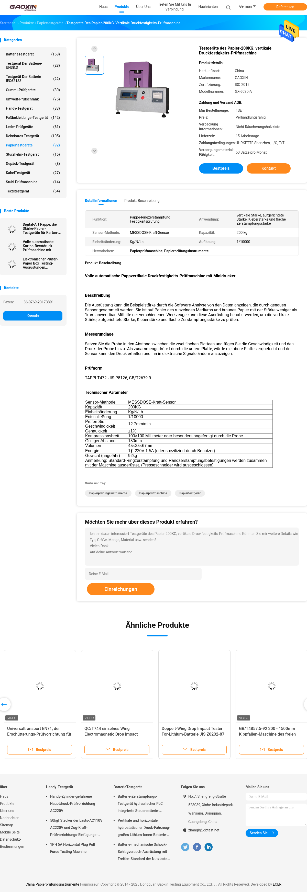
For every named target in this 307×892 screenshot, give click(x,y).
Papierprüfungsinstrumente (108, 493)
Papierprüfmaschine (153, 493)
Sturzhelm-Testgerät (33, 154)
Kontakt (33, 316)
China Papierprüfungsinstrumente (52, 884)
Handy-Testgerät (33, 108)
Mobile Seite (10, 832)
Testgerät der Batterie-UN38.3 (33, 65)
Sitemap (6, 825)
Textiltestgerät (33, 191)
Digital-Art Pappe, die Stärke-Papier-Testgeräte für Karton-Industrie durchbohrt (40, 228)
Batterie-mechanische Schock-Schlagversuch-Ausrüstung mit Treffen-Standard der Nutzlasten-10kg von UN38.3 (144, 852)
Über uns (7, 811)
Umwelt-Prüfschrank (33, 99)
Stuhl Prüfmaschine (33, 182)
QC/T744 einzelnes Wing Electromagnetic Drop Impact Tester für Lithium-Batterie (111, 734)
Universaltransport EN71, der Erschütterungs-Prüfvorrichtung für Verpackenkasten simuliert (39, 734)
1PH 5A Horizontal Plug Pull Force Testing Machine (72, 848)
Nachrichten (9, 818)
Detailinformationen (101, 201)
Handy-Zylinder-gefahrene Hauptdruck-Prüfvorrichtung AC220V (72, 803)
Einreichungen (120, 589)
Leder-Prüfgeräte (33, 126)
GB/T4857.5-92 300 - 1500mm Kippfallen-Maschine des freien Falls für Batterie (267, 734)
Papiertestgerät (190, 493)
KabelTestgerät (33, 172)
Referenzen (285, 7)
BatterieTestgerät (33, 54)
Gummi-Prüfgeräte (33, 90)
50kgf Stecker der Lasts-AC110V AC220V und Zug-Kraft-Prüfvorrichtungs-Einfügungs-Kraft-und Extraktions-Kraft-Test (76, 828)
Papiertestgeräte (33, 145)
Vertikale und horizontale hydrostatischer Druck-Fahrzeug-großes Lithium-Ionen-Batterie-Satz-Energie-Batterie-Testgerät (144, 828)
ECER (277, 884)
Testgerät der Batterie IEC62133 (33, 79)
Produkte (7, 804)
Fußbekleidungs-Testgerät (33, 117)
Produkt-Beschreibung (142, 201)
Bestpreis (221, 168)
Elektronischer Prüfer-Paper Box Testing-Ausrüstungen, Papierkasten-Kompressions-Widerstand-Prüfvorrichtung (40, 263)
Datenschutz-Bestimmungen (12, 843)
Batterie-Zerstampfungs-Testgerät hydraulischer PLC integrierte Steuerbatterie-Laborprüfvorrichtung (140, 804)
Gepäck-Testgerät (33, 163)
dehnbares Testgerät (33, 136)
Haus (4, 796)
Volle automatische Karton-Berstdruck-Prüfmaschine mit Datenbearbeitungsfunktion (42, 246)
